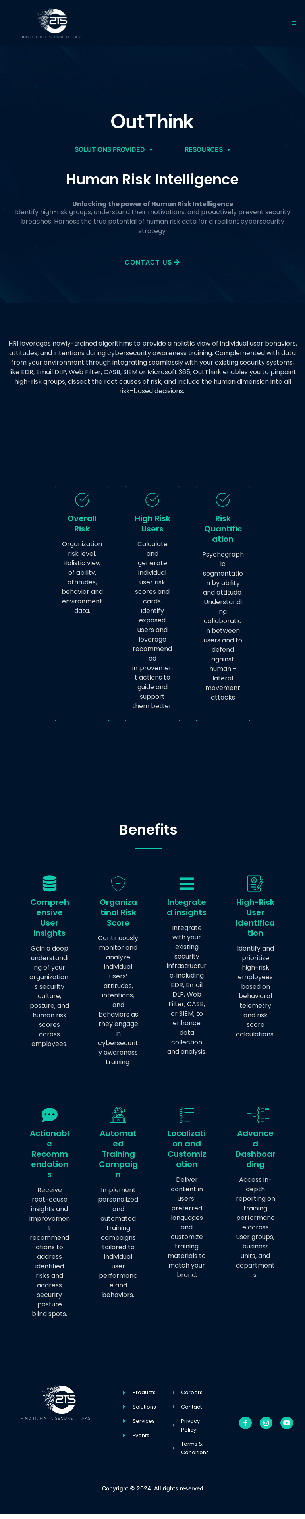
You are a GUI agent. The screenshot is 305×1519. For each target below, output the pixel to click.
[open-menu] (294, 23)
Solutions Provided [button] (114, 149)
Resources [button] (208, 149)
